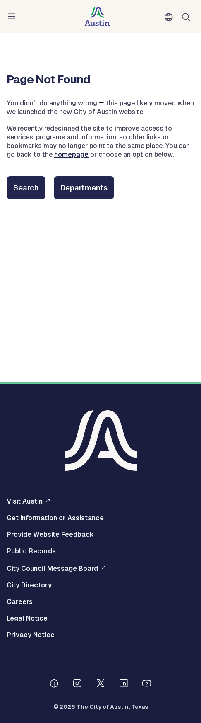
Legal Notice (27, 618)
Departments (84, 187)
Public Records (31, 551)
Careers (20, 602)
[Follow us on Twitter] (100, 684)
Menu (13, 17)
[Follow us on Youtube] (147, 684)
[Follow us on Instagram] (77, 684)
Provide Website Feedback (50, 534)
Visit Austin (25, 501)
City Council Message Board (52, 568)
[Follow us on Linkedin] (124, 684)
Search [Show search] (187, 16)
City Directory (29, 585)
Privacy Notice (31, 635)
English (170, 17)
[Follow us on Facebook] (54, 684)
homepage (71, 154)
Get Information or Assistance (55, 518)
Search (26, 187)
